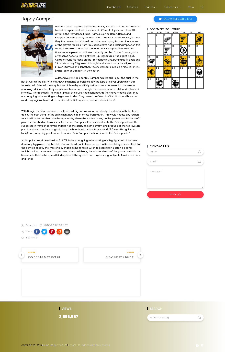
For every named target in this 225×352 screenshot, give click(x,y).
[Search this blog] (175, 317)
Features (151, 7)
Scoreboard (113, 7)
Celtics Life (61, 345)
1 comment (32, 237)
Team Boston (103, 345)
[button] (37, 232)
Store (191, 7)
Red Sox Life (74, 345)
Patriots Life (88, 345)
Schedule (132, 7)
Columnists (173, 7)
